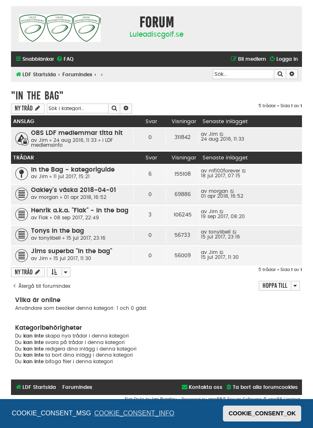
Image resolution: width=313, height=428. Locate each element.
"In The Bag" (37, 95)
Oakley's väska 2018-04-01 (73, 190)
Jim (43, 140)
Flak (43, 217)
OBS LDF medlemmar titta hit (77, 133)
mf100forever (224, 170)
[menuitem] (64, 59)
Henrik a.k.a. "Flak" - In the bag (79, 210)
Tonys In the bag (57, 231)
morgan (48, 197)
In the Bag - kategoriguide (73, 170)
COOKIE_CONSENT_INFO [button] (134, 413)
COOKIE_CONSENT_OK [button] (262, 413)
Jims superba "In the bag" (71, 251)
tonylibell (50, 238)
